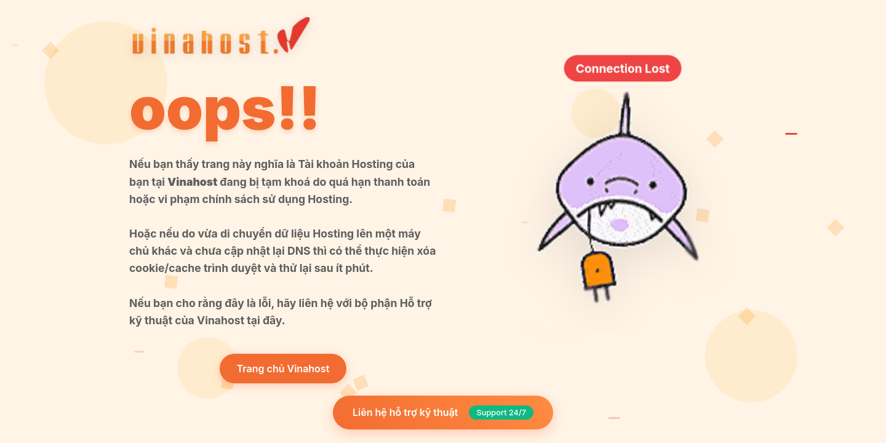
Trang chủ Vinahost (283, 368)
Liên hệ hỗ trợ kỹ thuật (443, 412)
